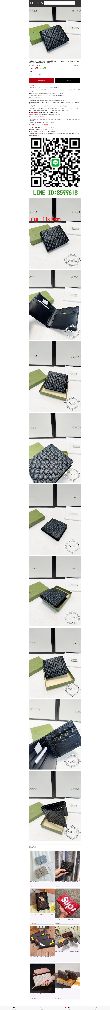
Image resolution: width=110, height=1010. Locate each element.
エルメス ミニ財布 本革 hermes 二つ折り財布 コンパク (42, 866)
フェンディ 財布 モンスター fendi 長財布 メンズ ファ (42, 941)
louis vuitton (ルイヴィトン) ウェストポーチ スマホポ (42, 902)
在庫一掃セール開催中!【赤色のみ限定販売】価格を (67, 866)
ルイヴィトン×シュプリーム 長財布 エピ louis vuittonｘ (67, 904)
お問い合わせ (76, 65)
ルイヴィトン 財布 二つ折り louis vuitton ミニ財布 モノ (67, 939)
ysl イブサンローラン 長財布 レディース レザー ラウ (42, 978)
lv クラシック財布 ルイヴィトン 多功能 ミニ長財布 (67, 976)
